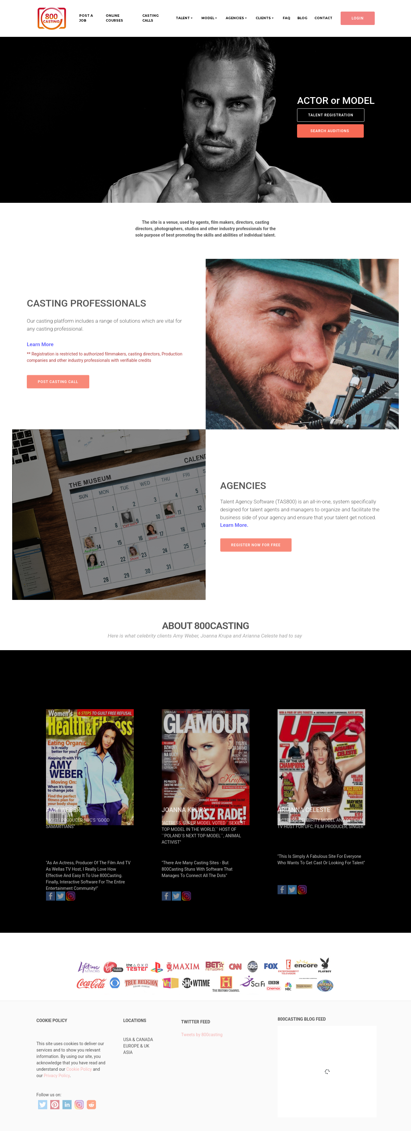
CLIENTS (263, 18)
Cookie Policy (79, 1092)
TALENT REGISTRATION (330, 115)
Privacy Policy (56, 1098)
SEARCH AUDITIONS (330, 131)
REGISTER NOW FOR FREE (256, 553)
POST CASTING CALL (58, 389)
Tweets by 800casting (202, 1046)
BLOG (302, 18)
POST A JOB (86, 18)
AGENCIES (235, 18)
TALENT (183, 18)
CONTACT (323, 18)
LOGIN (358, 18)
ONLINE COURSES (114, 18)
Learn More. (234, 544)
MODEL (207, 18)
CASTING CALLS (150, 18)
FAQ (286, 18)
